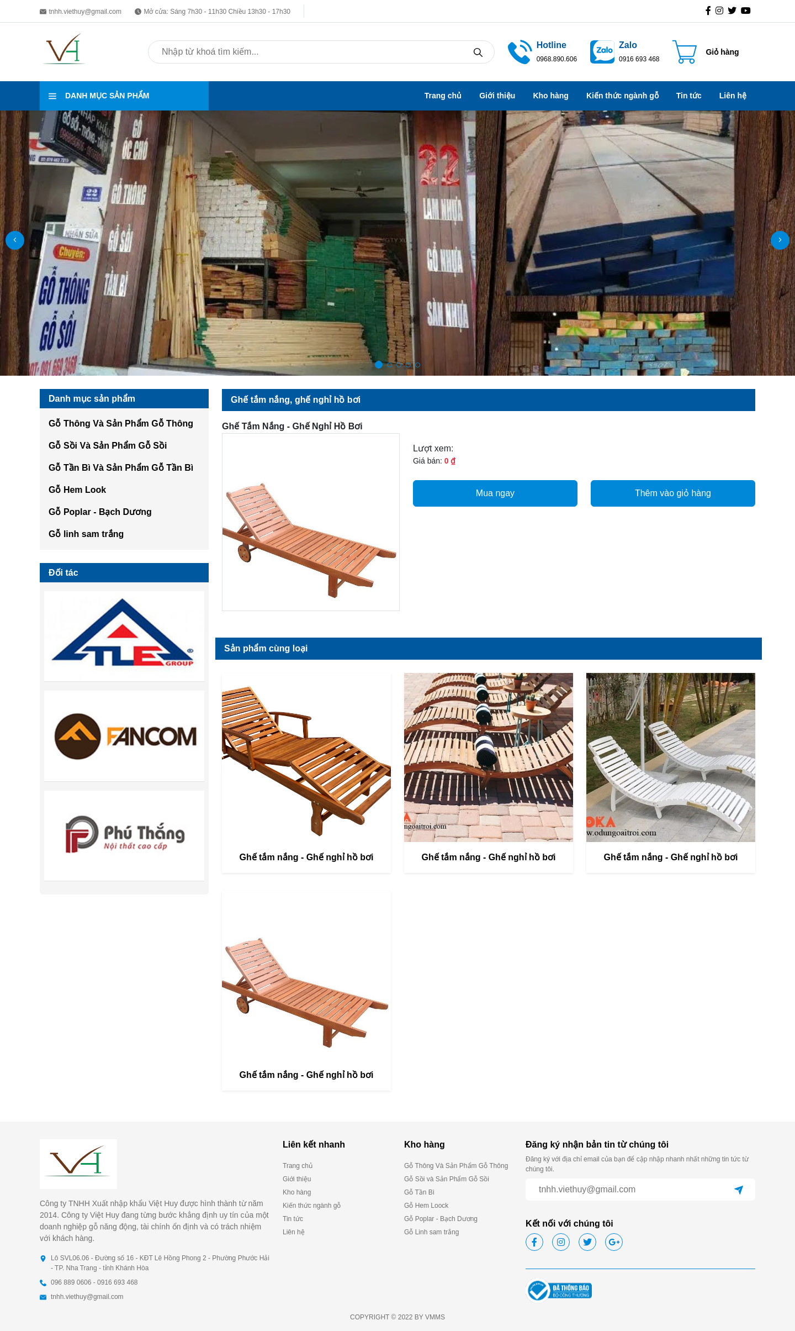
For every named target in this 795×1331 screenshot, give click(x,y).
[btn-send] (738, 1189)
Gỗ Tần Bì (419, 1192)
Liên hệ (732, 95)
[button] (780, 240)
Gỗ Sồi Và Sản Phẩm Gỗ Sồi (108, 445)
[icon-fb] (711, 11)
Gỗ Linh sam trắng (431, 1232)
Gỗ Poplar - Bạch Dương (100, 512)
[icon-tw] (734, 11)
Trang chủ (443, 95)
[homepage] (64, 51)
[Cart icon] (705, 52)
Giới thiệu (497, 95)
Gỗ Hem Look (77, 489)
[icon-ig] (722, 11)
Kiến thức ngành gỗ (622, 95)
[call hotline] (557, 51)
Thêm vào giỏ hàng (673, 493)
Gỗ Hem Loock (426, 1205)
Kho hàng (551, 95)
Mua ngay (495, 493)
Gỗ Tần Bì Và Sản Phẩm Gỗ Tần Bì (121, 467)
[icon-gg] (748, 11)
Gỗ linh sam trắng (86, 534)
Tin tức (689, 95)
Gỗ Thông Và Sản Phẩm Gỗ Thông (121, 423)
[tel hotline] (520, 51)
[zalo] (602, 51)
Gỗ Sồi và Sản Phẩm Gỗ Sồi (446, 1179)
